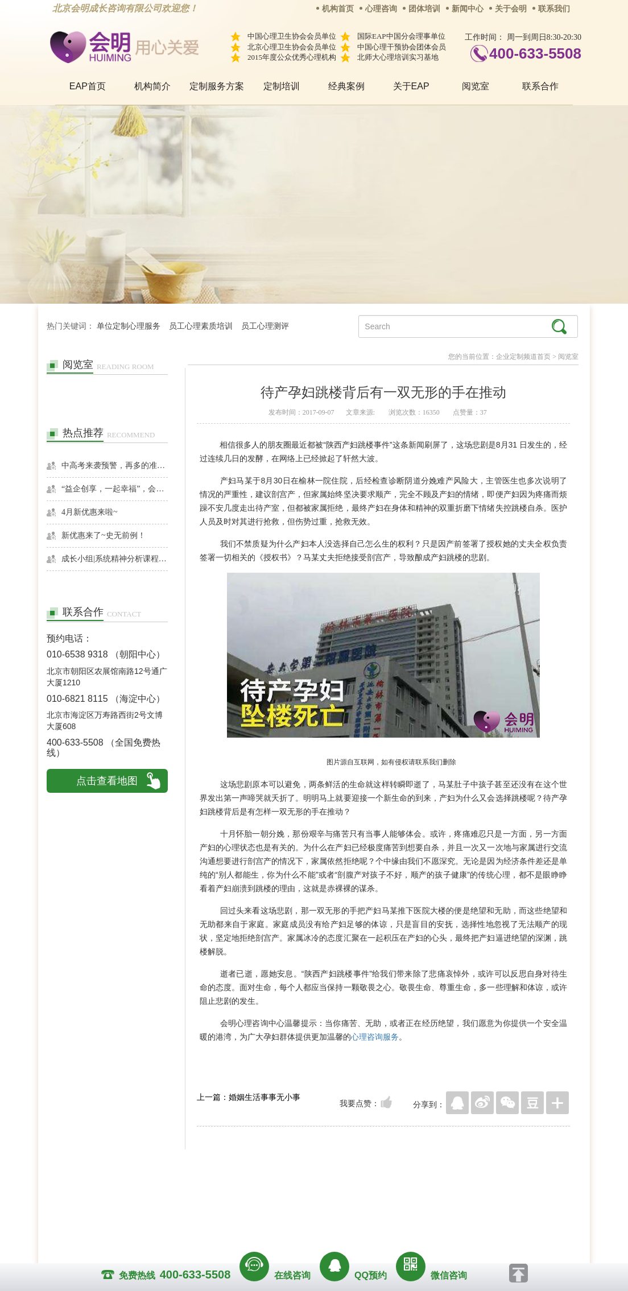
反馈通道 (337, 1194)
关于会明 (511, 9)
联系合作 (540, 86)
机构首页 (338, 9)
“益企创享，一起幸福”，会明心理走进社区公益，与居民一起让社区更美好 (114, 489)
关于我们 (199, 1194)
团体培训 (424, 9)
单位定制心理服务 (128, 326)
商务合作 (245, 1194)
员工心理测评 (265, 326)
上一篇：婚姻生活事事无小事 (248, 1097)
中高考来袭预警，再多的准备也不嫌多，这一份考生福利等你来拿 (114, 465)
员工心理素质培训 (201, 326)
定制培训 (281, 86)
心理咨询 (381, 9)
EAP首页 (87, 86)
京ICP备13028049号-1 (357, 1211)
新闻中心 (468, 9)
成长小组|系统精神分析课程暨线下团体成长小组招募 (114, 559)
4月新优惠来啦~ (89, 512)
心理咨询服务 (375, 1036)
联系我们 (554, 9)
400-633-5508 (535, 53)
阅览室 (475, 86)
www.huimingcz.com (306, 1220)
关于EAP (411, 86)
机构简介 (152, 86)
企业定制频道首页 (523, 357)
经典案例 (346, 86)
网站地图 (383, 1194)
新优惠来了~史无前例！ (103, 535)
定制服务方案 (216, 86)
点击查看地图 (107, 781)
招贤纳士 (291, 1194)
